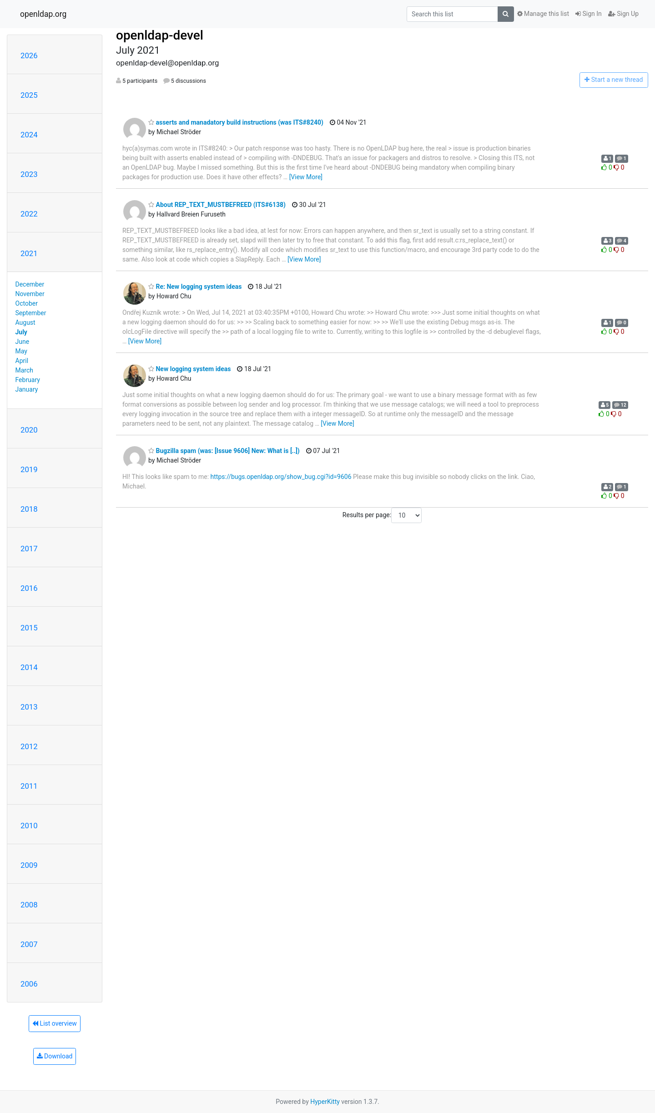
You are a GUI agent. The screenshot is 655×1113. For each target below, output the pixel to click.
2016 (29, 588)
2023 (29, 174)
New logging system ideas (189, 369)
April (22, 360)
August (25, 322)
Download (55, 1056)
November (30, 293)
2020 (29, 429)
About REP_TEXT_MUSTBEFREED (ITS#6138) (217, 204)
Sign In (588, 13)
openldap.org (43, 14)
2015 (29, 627)
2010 (29, 825)
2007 (29, 944)
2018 (29, 509)
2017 (29, 548)
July (21, 332)
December (30, 284)
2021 (29, 253)
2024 (29, 134)
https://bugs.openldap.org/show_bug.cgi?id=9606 (281, 476)
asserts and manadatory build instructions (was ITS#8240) (235, 122)
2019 (29, 469)
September (30, 313)
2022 (29, 213)
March (24, 370)
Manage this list (543, 13)
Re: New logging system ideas (195, 286)
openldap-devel (159, 35)
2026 (29, 55)
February (27, 379)
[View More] (305, 177)
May (21, 351)
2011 (29, 786)
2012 (29, 746)
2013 (29, 706)
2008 (29, 904)
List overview (54, 1023)
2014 (29, 667)
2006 (29, 983)
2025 (29, 95)
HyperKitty (325, 1101)
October (26, 303)
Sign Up (623, 13)
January (26, 389)
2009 (29, 865)
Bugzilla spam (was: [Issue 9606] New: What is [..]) (224, 450)
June (22, 341)
